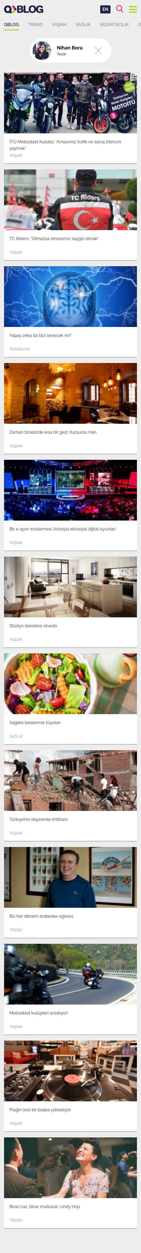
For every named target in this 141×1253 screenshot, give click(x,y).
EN (105, 9)
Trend (35, 24)
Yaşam (59, 24)
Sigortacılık (114, 24)
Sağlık (83, 24)
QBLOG (11, 24)
